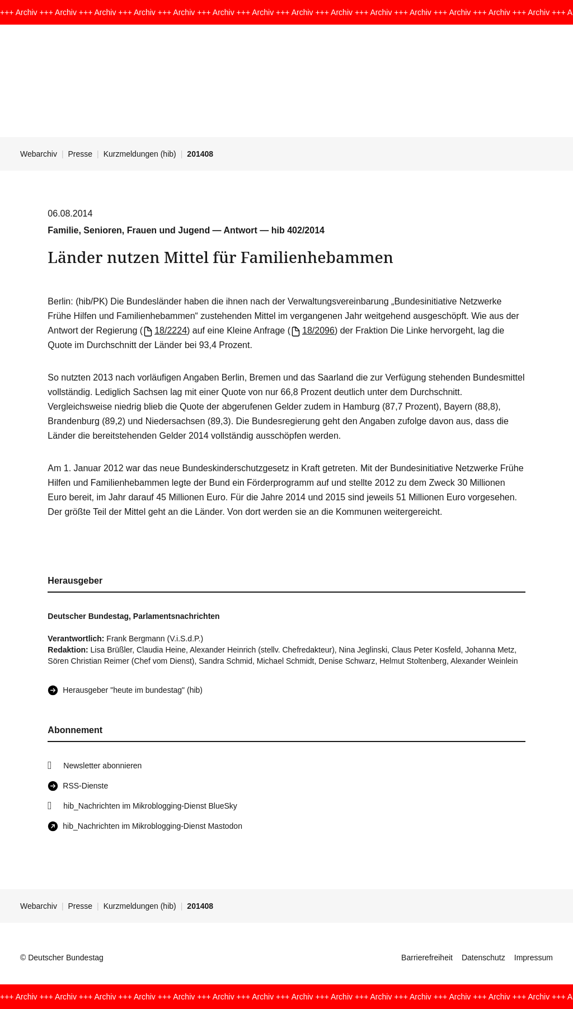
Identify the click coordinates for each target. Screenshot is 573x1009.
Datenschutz (483, 957)
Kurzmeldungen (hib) (140, 153)
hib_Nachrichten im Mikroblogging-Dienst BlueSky (150, 805)
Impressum (533, 957)
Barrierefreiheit (427, 957)
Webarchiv (38, 153)
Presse (80, 153)
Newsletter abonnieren (102, 765)
